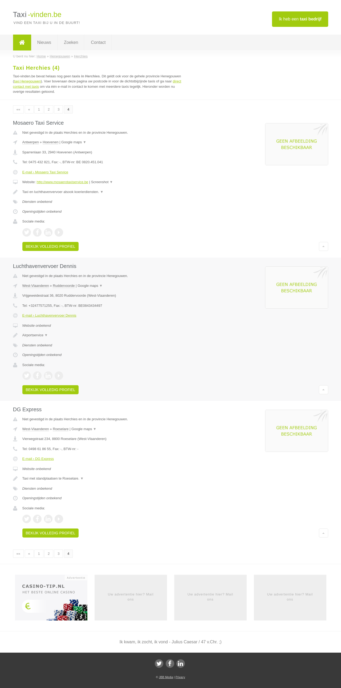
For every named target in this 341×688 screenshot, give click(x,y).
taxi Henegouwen (27, 81)
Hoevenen (50, 142)
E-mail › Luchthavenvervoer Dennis (49, 315)
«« (18, 109)
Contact (98, 42)
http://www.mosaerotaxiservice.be (62, 182)
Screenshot (102, 182)
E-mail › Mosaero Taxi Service (45, 172)
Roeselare (60, 429)
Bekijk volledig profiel (50, 246)
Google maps (73, 142)
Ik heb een (300, 19)
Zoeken (71, 42)
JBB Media (166, 677)
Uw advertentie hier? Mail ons (131, 596)
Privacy (180, 677)
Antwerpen (30, 142)
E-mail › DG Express (38, 459)
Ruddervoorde (64, 286)
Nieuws (44, 42)
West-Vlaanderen (35, 286)
